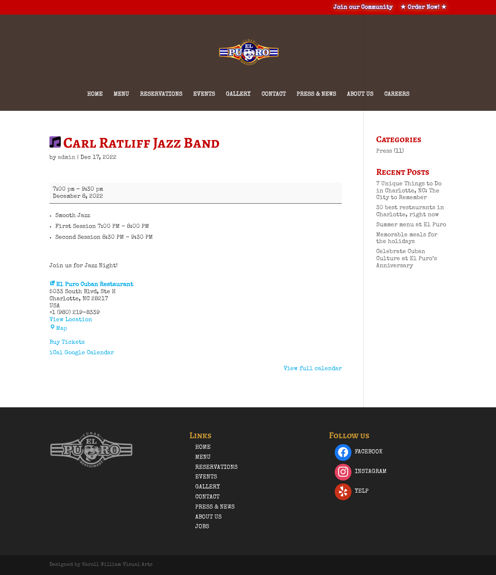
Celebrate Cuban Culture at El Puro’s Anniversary (406, 259)
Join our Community (363, 7)
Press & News (316, 94)
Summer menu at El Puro (411, 225)
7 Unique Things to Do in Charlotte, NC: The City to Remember (409, 191)
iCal (56, 353)
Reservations (161, 94)
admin (66, 158)
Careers (396, 94)
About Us (360, 94)
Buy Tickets (67, 342)
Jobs (202, 527)
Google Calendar (89, 353)
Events (204, 94)
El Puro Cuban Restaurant (91, 285)
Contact (273, 94)
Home (95, 94)
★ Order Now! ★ (423, 7)
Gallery (238, 94)
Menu (121, 94)
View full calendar (313, 369)
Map (58, 329)
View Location (70, 320)
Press (384, 151)
